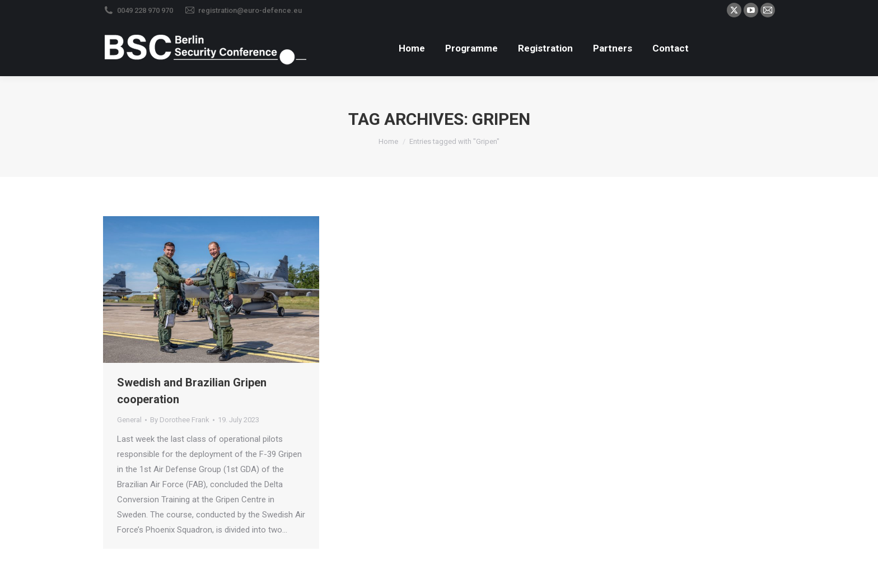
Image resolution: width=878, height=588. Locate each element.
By (179, 420)
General (129, 420)
